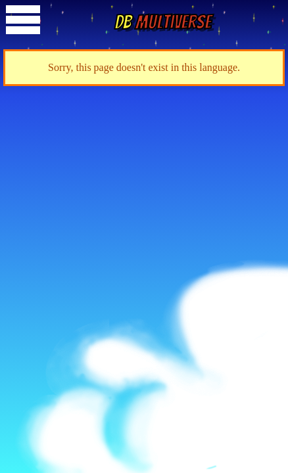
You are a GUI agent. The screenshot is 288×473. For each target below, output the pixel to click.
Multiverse (162, 22)
